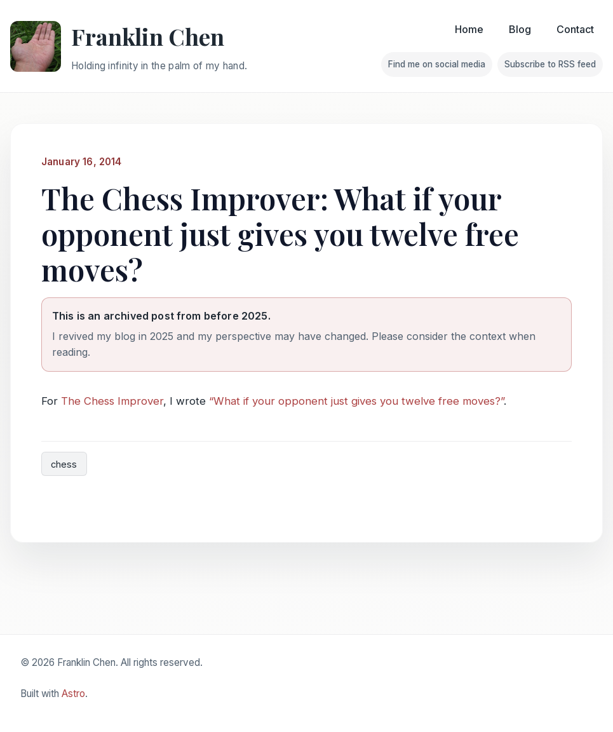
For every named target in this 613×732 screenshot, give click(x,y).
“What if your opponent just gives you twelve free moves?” (356, 401)
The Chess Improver (112, 401)
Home (469, 29)
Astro (73, 694)
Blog (520, 29)
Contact (575, 29)
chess (64, 464)
